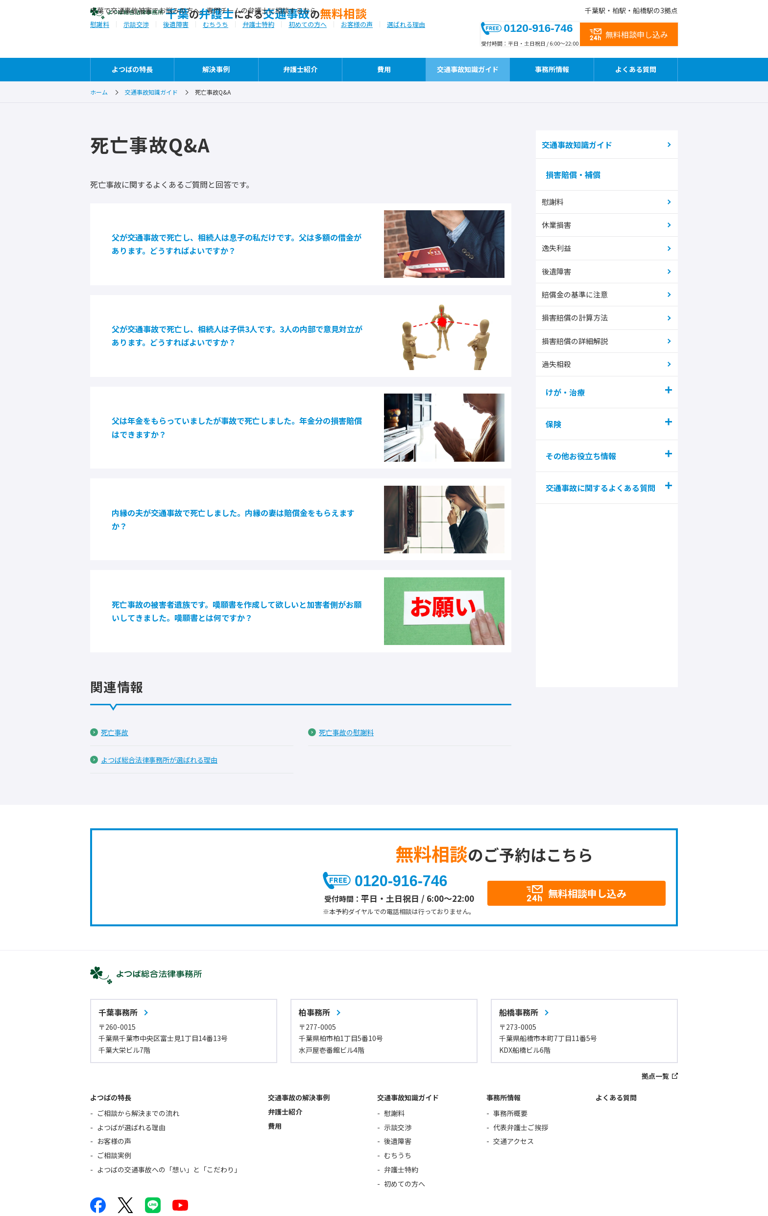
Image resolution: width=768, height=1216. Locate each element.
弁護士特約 (258, 45)
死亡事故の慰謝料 (350, 661)
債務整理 (278, 1198)
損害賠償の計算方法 (579, 314)
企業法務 (229, 1198)
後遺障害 (176, 45)
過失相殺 (560, 357)
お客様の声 (357, 45)
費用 (384, 69)
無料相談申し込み (636, 36)
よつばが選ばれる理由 (131, 1064)
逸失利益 (560, 248)
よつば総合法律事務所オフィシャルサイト (358, 1183)
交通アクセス (513, 1078)
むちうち (215, 45)
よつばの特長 (132, 69)
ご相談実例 (114, 1092)
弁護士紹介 (300, 69)
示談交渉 (136, 45)
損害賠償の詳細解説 (579, 335)
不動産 (360, 1198)
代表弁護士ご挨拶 (520, 1064)
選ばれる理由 (406, 45)
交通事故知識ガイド (467, 69)
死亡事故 (116, 661)
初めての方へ (307, 45)
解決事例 (216, 69)
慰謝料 (99, 45)
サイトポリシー (175, 1183)
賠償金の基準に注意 (579, 292)
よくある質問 (635, 69)
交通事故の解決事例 (299, 1034)
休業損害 (560, 227)
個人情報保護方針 (245, 1183)
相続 (321, 1198)
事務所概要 (510, 1050)
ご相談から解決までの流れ (138, 1050)
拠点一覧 (655, 1012)
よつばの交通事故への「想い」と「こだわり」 (169, 1106)
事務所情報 (552, 69)
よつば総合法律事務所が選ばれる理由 (167, 689)
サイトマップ (110, 1183)
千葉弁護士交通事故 (319, 28)
